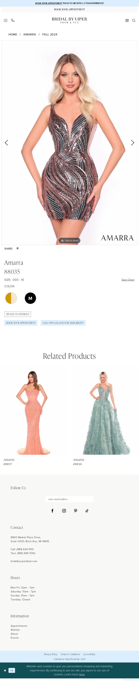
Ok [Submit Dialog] (12, 674)
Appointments (19, 630)
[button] (5, 21)
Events (15, 642)
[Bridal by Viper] (69, 21)
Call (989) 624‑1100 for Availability (69, 325)
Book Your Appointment (23, 325)
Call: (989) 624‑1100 (22, 553)
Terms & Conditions (70, 657)
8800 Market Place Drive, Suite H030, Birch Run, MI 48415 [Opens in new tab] (30, 543)
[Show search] (133, 21)
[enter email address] (69, 502)
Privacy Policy (50, 657)
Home (13, 35)
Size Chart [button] (127, 281)
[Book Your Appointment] (69, 10)
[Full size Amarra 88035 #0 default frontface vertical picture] (69, 143)
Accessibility (89, 657)
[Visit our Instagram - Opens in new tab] (64, 515)
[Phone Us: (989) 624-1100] (12, 21)
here (82, 678)
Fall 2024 (49, 35)
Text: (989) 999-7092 (23, 557)
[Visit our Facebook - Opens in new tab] (52, 515)
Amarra (29, 35)
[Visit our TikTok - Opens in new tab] (87, 515)
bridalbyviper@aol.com (24, 565)
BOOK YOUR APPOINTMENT (46, 3)
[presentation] (35, 413)
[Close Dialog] (5, 674)
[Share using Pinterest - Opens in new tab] (17, 249)
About (14, 638)
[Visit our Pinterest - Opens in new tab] (76, 515)
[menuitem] (5, 21)
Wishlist (15, 634)
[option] (69, 143)
